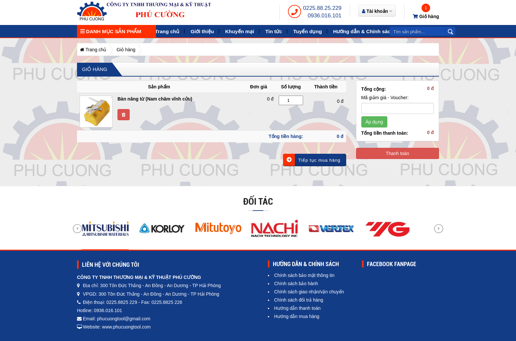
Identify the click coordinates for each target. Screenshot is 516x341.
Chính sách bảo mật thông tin (304, 275)
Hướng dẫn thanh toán (297, 308)
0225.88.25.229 (322, 8)
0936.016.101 (325, 15)
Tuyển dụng (307, 31)
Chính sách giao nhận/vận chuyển (309, 291)
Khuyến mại (239, 31)
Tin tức (273, 31)
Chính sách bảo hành (296, 283)
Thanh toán (397, 153)
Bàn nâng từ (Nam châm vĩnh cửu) (154, 99)
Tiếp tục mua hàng (311, 160)
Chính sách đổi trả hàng (298, 300)
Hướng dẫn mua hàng (296, 316)
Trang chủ (167, 31)
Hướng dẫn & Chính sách (363, 31)
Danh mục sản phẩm (110, 31)
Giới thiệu (202, 31)
